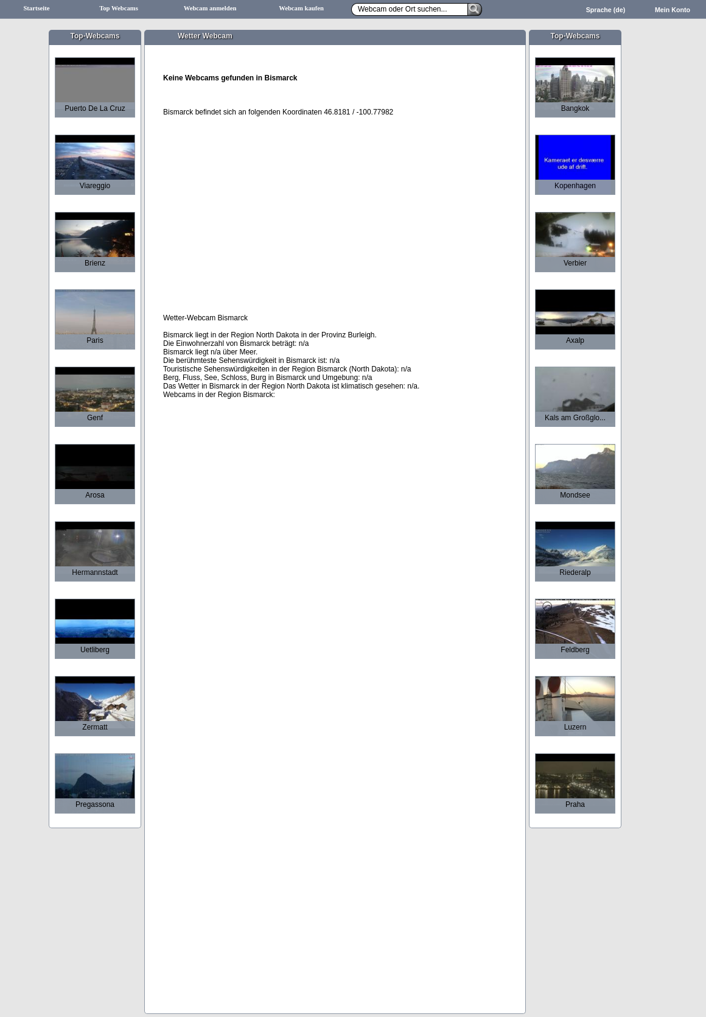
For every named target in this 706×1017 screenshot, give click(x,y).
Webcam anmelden (210, 8)
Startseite (36, 8)
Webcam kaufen (301, 8)
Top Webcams (118, 8)
